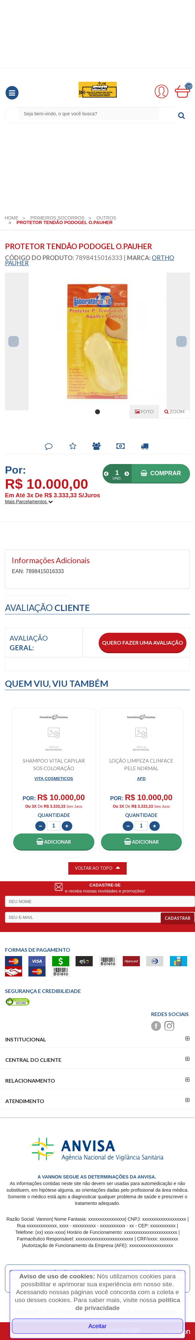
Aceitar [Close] (97, 1326)
